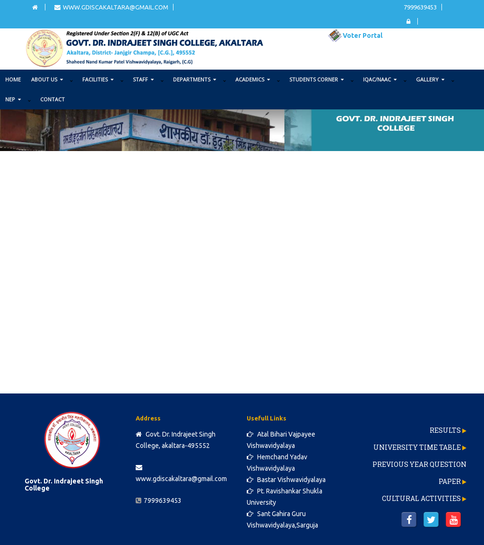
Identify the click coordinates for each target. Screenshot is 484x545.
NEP (13, 99)
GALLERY (430, 79)
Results (445, 430)
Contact (52, 99)
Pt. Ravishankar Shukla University (284, 496)
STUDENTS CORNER (316, 79)
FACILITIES (97, 79)
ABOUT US (47, 79)
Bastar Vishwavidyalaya (286, 479)
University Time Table (417, 447)
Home (13, 79)
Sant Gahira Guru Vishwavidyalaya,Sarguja (282, 519)
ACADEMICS (252, 79)
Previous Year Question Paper (419, 473)
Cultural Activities (421, 498)
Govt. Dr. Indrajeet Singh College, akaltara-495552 (176, 439)
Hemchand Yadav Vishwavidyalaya (277, 462)
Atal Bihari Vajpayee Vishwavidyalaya (281, 439)
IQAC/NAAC (380, 79)
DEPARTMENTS (194, 79)
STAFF (143, 79)
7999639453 (420, 7)
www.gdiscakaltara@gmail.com (111, 7)
